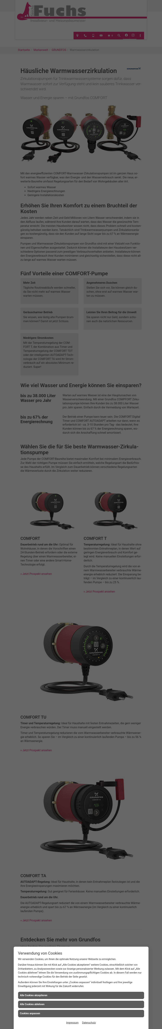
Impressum (72, 1022)
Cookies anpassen (30, 1013)
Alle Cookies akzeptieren (33, 995)
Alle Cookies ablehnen (32, 1004)
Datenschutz (89, 1022)
